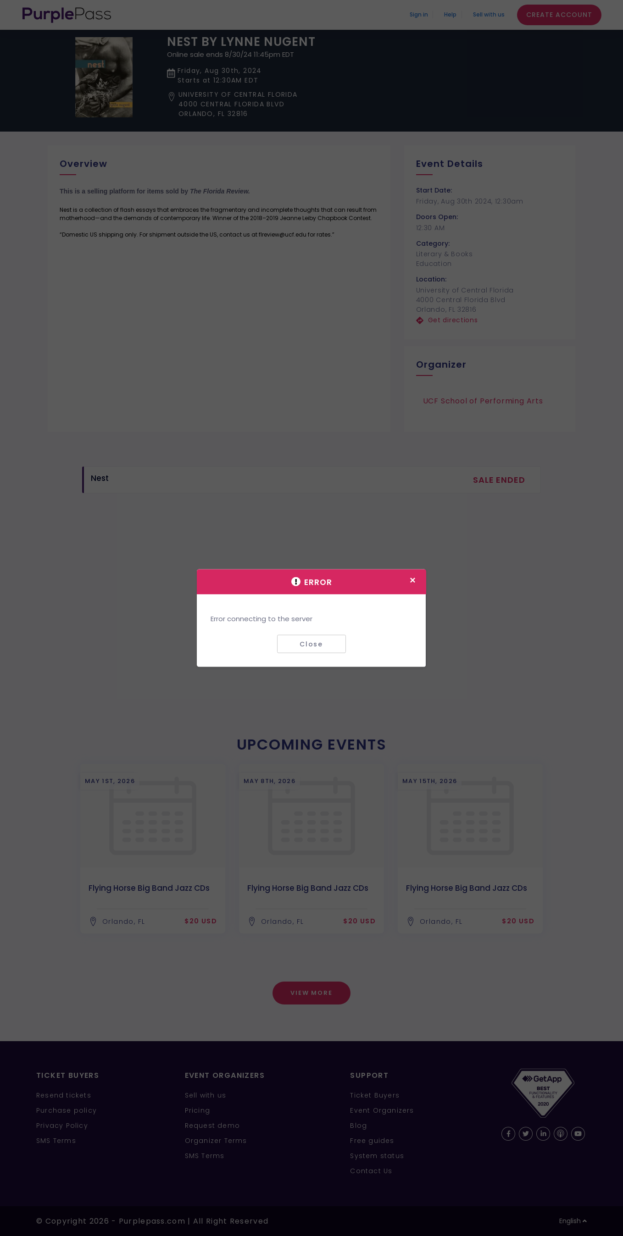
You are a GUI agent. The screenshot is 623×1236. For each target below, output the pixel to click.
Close (311, 643)
